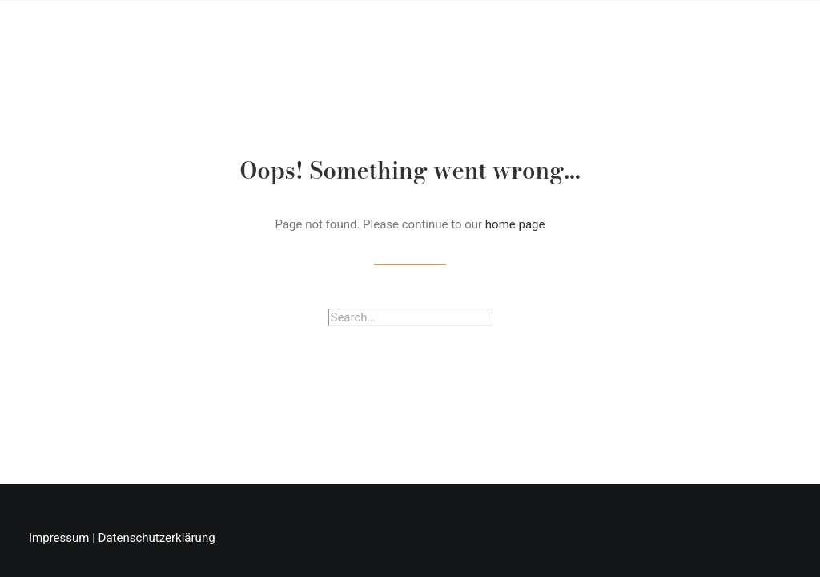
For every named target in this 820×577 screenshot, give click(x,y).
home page (515, 224)
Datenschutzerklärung (156, 538)
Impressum (59, 538)
